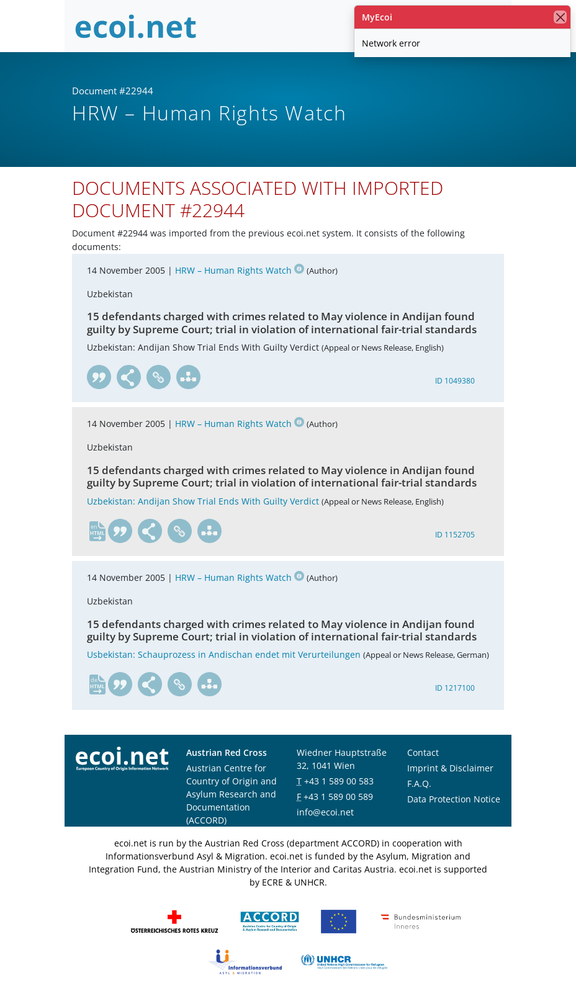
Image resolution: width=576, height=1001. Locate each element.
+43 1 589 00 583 (339, 781)
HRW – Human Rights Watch (239, 270)
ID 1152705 (455, 534)
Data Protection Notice (453, 799)
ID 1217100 (455, 688)
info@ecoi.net (325, 812)
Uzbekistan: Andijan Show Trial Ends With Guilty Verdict (203, 501)
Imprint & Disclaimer (450, 768)
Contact (423, 752)
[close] (560, 17)
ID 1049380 (455, 380)
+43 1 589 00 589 (338, 796)
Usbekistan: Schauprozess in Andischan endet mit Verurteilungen (224, 654)
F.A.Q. (419, 783)
